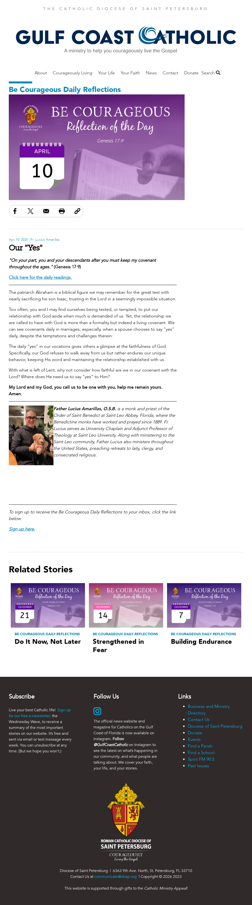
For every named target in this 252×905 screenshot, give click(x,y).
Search (210, 73)
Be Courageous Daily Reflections (65, 90)
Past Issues (198, 766)
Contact (170, 73)
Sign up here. (22, 529)
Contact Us (199, 720)
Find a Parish (200, 746)
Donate (191, 73)
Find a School (201, 753)
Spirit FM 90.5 (201, 759)
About (41, 73)
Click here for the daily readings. (40, 277)
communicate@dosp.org (115, 876)
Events (194, 739)
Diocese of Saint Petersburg (215, 726)
